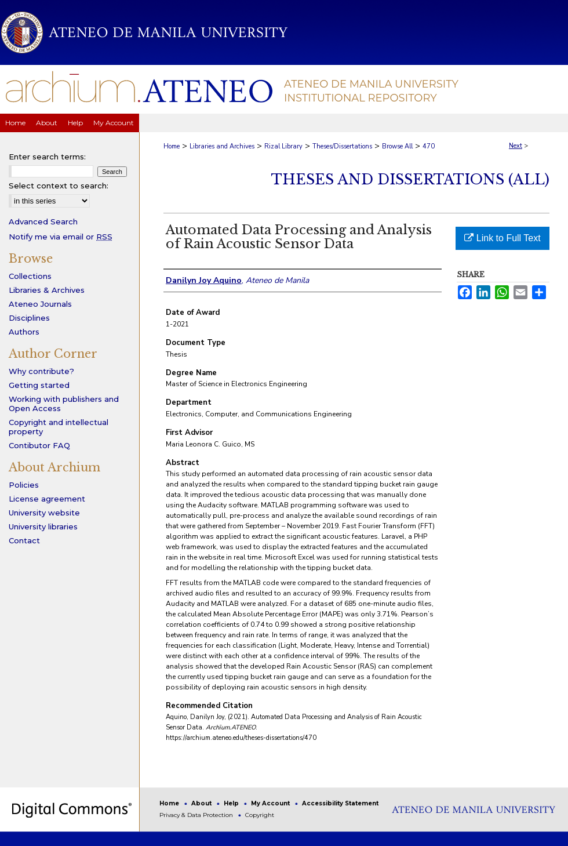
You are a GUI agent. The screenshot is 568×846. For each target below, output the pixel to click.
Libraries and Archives (222, 146)
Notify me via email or (60, 236)
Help (232, 803)
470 (429, 146)
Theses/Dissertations (342, 146)
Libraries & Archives (47, 290)
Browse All (397, 146)
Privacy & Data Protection (197, 815)
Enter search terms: (47, 156)
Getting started (39, 385)
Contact (24, 540)
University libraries (43, 526)
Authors (24, 331)
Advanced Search (43, 221)
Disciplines (29, 317)
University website (44, 512)
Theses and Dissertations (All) (410, 179)
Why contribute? (41, 371)
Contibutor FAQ (39, 445)
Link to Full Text (502, 238)
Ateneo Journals (40, 303)
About (202, 803)
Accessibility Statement (340, 803)
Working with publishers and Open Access (64, 403)
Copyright (259, 815)
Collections (30, 276)
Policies (24, 484)
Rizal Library (283, 146)
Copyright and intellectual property (58, 426)
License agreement (47, 498)
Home (171, 146)
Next (515, 145)
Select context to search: (58, 185)
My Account (271, 803)
